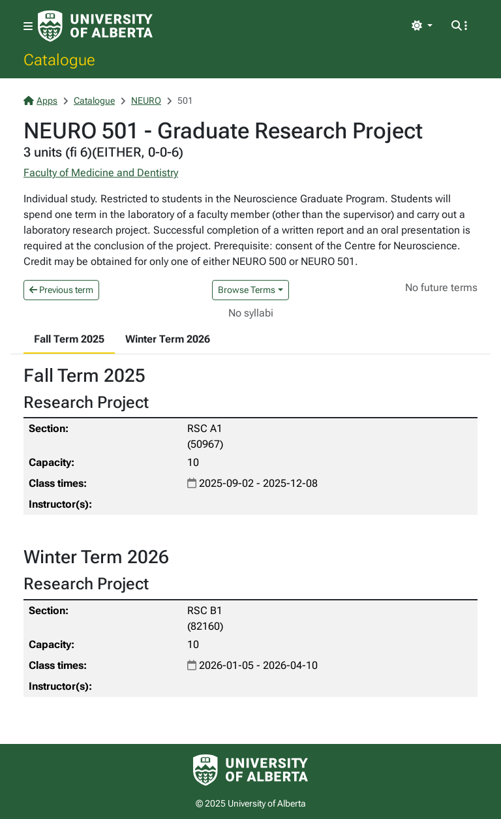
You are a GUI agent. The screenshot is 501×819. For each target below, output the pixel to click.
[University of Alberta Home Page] (95, 26)
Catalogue (59, 59)
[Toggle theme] (422, 26)
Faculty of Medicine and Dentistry (100, 172)
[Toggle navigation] (28, 26)
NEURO (146, 100)
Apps (40, 100)
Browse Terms (246, 290)
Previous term (61, 290)
